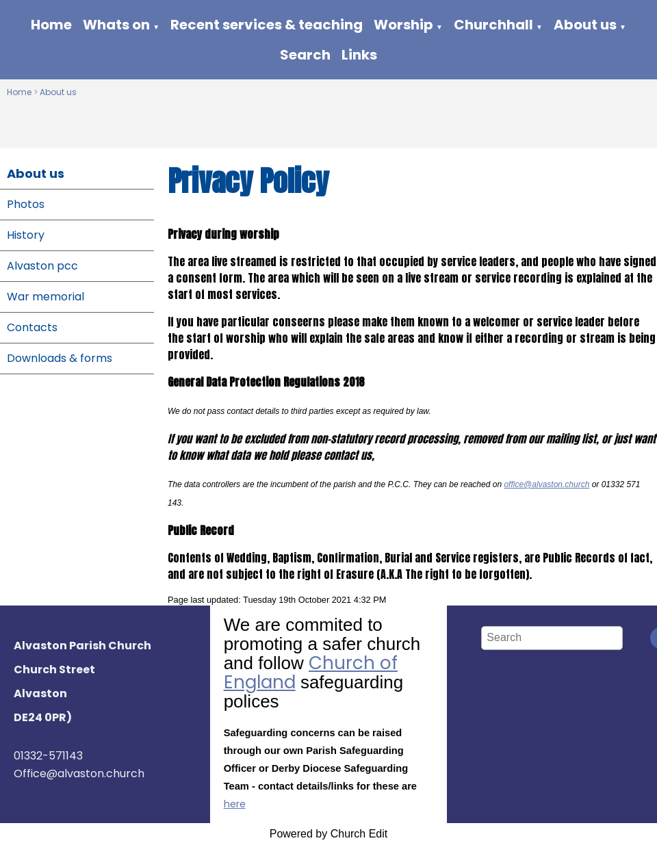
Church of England (311, 672)
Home (51, 24)
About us (585, 24)
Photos (25, 204)
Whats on (116, 24)
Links (359, 54)
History (25, 235)
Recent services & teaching (266, 24)
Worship (403, 24)
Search (305, 54)
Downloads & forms (59, 358)
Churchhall (493, 24)
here (235, 804)
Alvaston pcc (42, 266)
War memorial (45, 296)
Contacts (32, 327)
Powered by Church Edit (329, 834)
